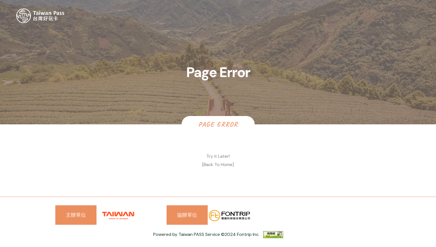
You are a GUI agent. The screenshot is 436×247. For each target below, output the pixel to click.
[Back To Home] (218, 164)
